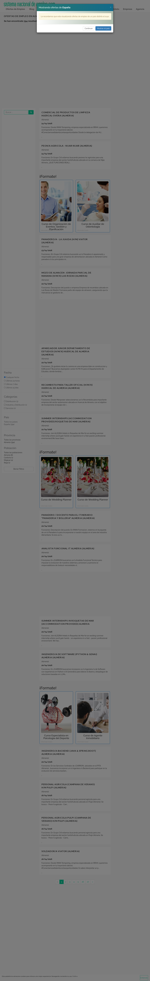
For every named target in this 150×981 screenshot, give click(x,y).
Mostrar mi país (103, 28)
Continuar (89, 28)
